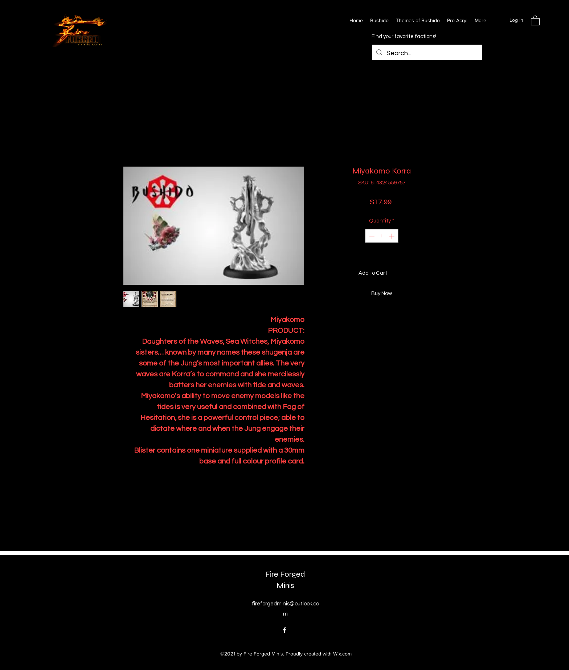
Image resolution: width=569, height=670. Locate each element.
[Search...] (426, 53)
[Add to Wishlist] (438, 273)
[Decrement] (371, 236)
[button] (535, 20)
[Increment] (392, 236)
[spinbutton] (382, 236)
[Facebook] (284, 630)
